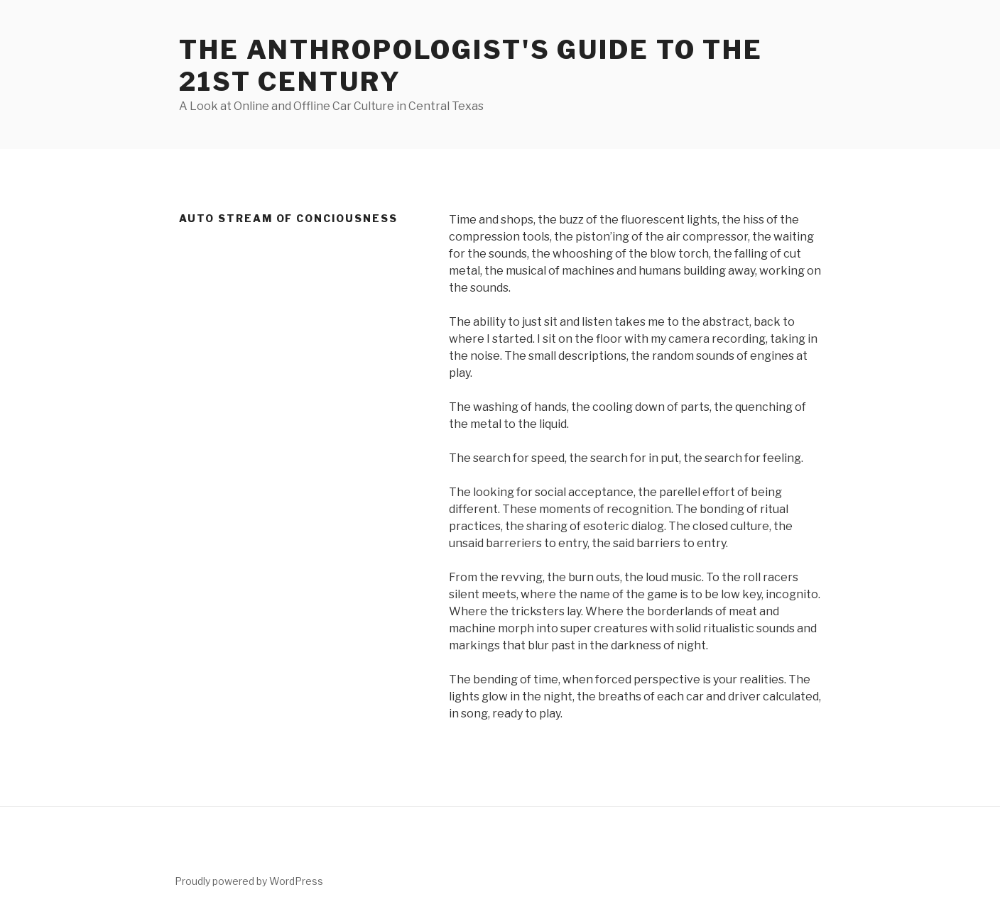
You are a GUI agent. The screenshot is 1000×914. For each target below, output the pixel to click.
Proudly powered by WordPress (249, 881)
